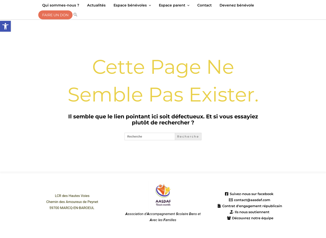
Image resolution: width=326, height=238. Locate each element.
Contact (201, 5)
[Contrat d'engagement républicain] (250, 206)
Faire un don (55, 15)
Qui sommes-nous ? (60, 5)
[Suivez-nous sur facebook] (249, 194)
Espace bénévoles (130, 5)
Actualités (95, 5)
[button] (5, 26)
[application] (147, 5)
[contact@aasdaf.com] (249, 200)
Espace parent (171, 5)
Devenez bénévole (232, 5)
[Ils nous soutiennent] (250, 212)
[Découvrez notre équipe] (250, 218)
